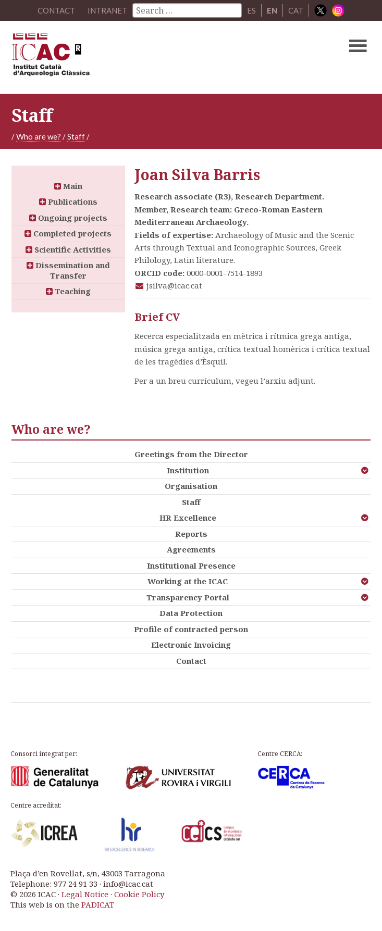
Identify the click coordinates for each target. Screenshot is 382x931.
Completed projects (68, 233)
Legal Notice (84, 894)
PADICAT (97, 904)
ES (251, 10)
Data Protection (191, 613)
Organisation (191, 486)
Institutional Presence (191, 565)
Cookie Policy (139, 894)
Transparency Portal (187, 597)
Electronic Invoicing (191, 644)
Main (68, 186)
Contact (191, 661)
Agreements (191, 549)
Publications (68, 201)
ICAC (152, 57)
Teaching (68, 291)
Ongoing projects (68, 217)
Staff (76, 136)
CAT (295, 10)
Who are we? (38, 136)
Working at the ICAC (187, 581)
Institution (188, 470)
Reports (191, 534)
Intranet (107, 10)
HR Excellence (187, 517)
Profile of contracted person (191, 629)
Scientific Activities (68, 249)
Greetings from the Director (191, 454)
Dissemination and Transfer (68, 270)
